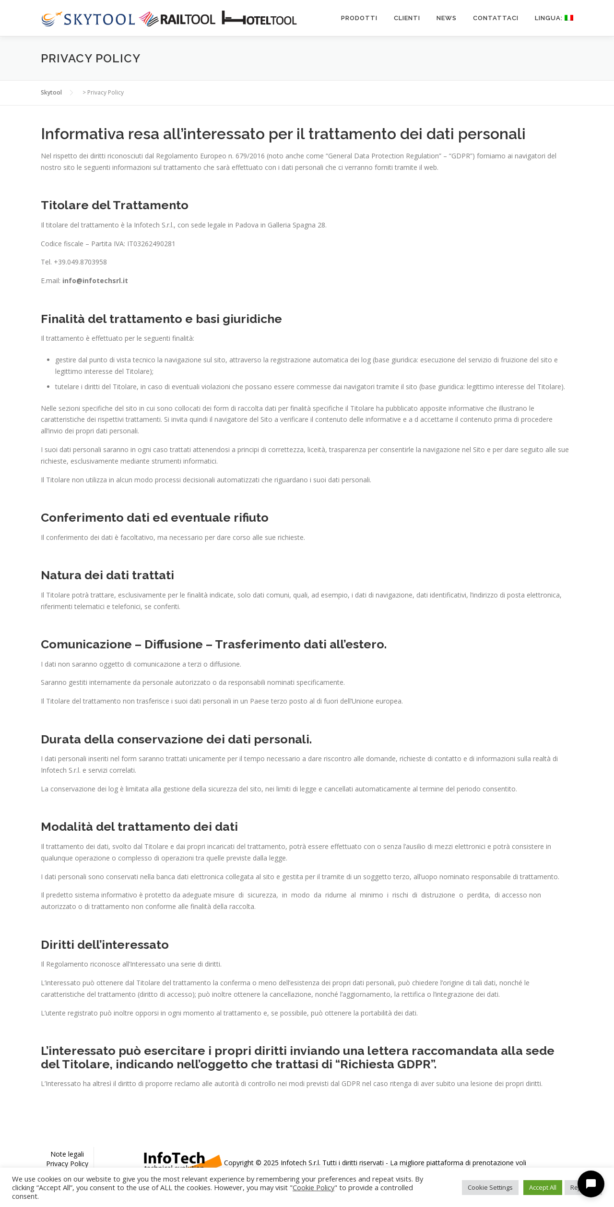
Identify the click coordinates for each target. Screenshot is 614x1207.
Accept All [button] (542, 1187)
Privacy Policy (67, 1163)
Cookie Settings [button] (490, 1187)
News (447, 18)
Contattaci (496, 18)
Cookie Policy (313, 1187)
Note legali (67, 1154)
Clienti (407, 18)
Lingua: (554, 18)
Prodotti (359, 18)
